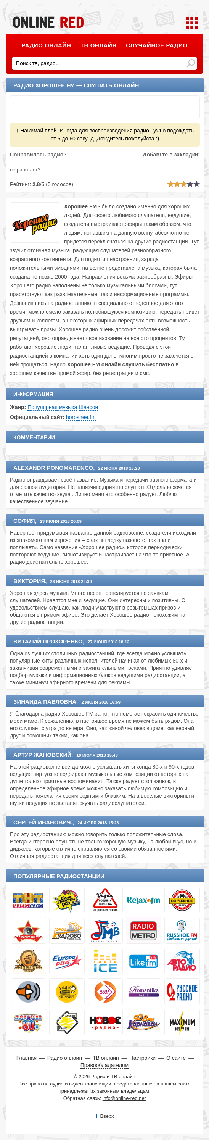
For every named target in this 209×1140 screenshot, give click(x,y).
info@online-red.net (124, 1098)
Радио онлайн (46, 45)
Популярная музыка (52, 407)
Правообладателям (104, 1065)
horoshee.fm (81, 417)
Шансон (88, 407)
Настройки (143, 1058)
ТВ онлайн (98, 45)
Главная (26, 1058)
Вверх (107, 1116)
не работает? (25, 170)
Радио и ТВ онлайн (113, 1076)
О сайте (176, 1058)
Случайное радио (156, 45)
